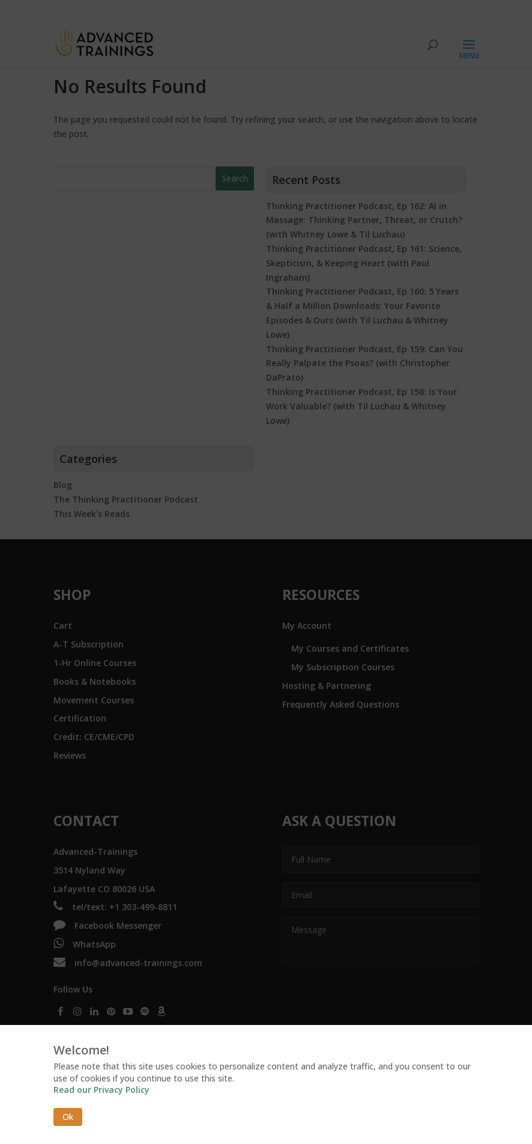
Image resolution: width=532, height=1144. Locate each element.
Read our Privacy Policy (101, 1089)
